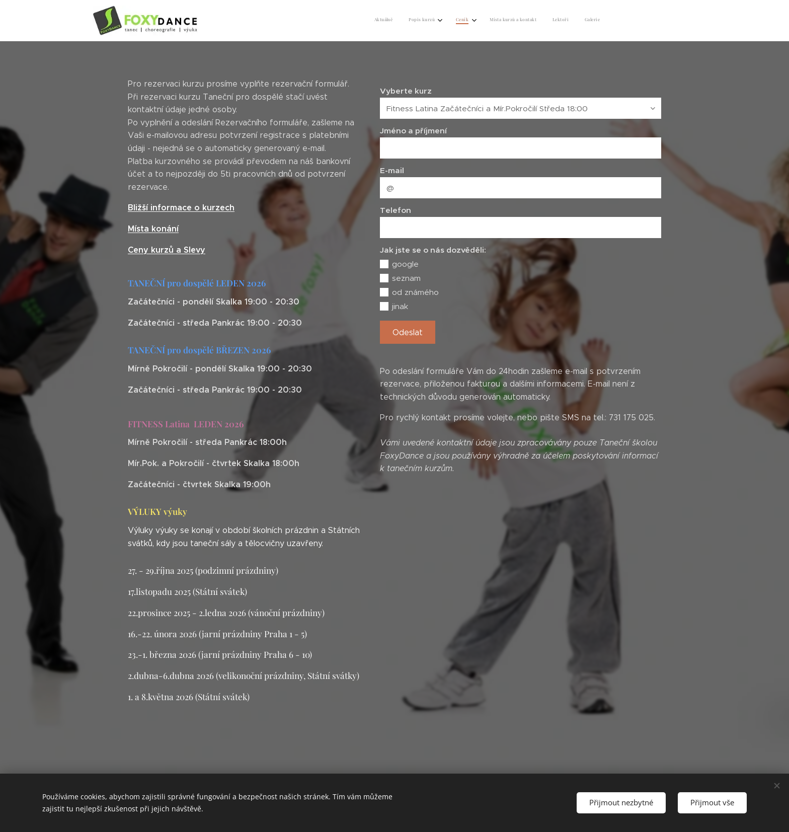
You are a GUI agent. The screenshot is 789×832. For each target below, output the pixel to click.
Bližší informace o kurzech (181, 207)
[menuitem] (512, 20)
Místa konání (153, 228)
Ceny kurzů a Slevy (166, 250)
